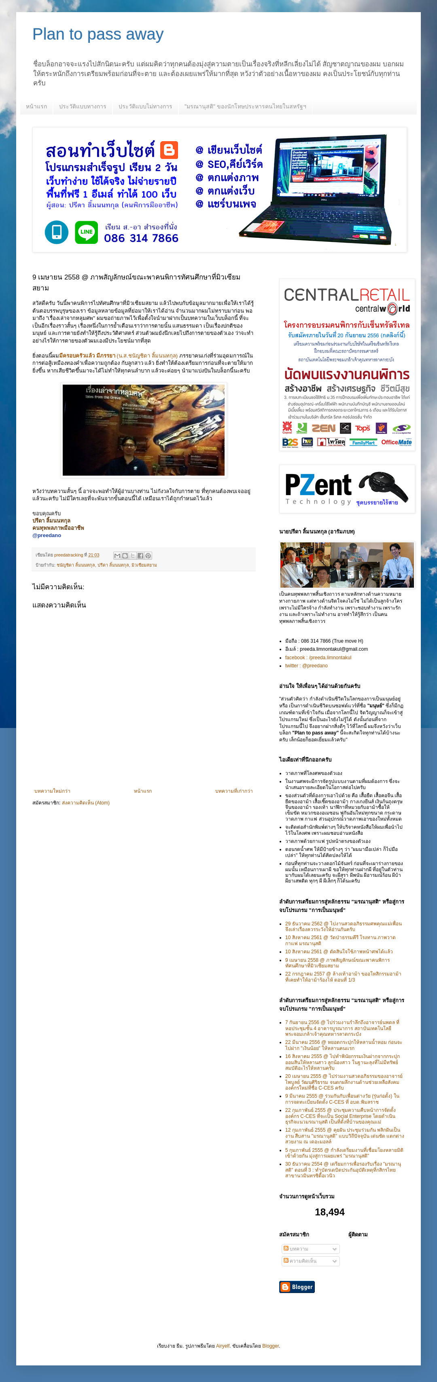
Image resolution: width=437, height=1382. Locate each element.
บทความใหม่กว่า (52, 791)
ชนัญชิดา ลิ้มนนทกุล (76, 565)
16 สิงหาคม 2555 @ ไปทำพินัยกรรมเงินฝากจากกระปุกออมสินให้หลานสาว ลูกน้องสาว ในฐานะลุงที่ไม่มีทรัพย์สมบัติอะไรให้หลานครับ (342, 1062)
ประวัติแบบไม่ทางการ (145, 106)
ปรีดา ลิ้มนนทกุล (113, 565)
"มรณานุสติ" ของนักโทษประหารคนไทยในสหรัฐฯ (245, 106)
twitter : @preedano (306, 666)
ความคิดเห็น (300, 1261)
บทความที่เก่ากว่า (234, 791)
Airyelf (222, 1346)
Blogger (270, 1346)
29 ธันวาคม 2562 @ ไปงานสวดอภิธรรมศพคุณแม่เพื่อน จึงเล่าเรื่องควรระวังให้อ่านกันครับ (343, 926)
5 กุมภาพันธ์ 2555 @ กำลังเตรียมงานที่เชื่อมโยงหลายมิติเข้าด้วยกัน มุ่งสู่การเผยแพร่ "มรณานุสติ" (344, 1153)
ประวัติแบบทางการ (82, 106)
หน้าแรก (36, 106)
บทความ (296, 1249)
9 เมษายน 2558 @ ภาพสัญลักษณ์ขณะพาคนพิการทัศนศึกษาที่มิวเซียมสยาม (337, 963)
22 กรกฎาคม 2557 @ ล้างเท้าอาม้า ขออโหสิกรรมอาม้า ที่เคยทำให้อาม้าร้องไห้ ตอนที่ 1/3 (343, 976)
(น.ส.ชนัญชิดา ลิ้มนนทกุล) (118, 356)
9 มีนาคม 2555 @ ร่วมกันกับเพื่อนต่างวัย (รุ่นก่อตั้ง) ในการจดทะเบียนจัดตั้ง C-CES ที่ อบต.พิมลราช (342, 1099)
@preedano (46, 535)
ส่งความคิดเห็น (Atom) (86, 803)
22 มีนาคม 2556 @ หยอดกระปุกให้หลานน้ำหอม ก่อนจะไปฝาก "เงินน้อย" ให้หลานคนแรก (343, 1045)
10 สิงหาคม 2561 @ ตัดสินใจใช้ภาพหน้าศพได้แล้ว (339, 951)
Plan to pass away (98, 34)
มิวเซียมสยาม (144, 565)
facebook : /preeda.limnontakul (318, 657)
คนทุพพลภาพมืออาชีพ (58, 528)
